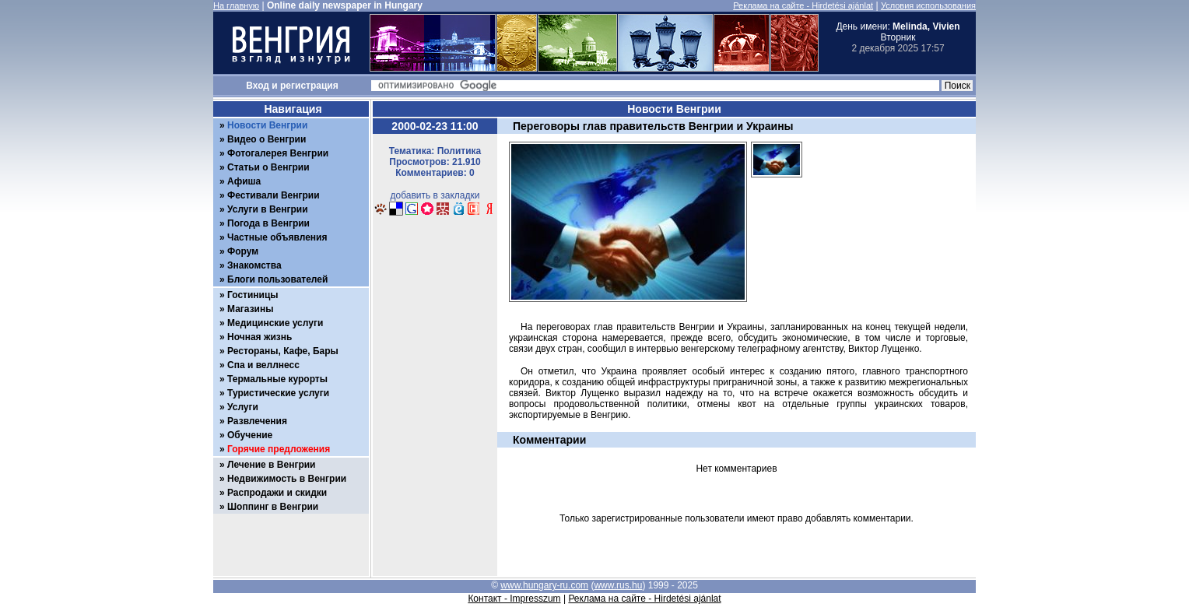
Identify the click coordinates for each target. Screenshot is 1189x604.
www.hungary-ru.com (544, 585)
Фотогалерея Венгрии (277, 153)
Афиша (244, 181)
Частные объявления (277, 237)
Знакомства (254, 265)
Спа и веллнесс (263, 365)
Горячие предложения (278, 449)
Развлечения (257, 421)
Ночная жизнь (259, 337)
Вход (257, 85)
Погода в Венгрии (268, 223)
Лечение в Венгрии (271, 464)
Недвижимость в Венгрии (286, 478)
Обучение (249, 435)
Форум (242, 251)
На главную (236, 5)
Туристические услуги (278, 393)
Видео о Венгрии (266, 139)
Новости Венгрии (267, 125)
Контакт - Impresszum (514, 598)
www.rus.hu (618, 585)
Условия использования (928, 5)
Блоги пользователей (277, 279)
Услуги (242, 407)
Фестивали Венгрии (273, 195)
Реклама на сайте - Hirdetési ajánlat (803, 5)
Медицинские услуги (275, 323)
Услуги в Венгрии (267, 209)
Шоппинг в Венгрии (272, 506)
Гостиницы (253, 295)
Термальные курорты (277, 379)
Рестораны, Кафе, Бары (282, 351)
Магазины (250, 309)
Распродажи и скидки (277, 492)
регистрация (309, 85)
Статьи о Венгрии (268, 167)
